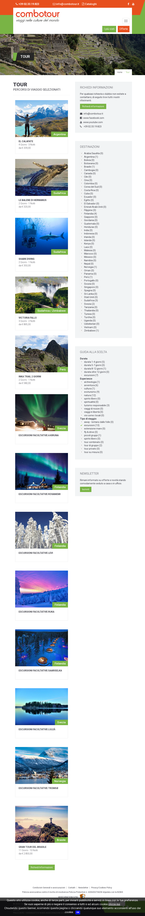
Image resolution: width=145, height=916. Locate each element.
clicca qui (114, 904)
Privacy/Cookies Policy (101, 888)
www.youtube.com (91, 122)
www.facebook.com (92, 118)
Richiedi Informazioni (42, 867)
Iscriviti (85, 489)
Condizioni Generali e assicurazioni (49, 888)
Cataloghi (89, 4)
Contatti (71, 888)
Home (119, 72)
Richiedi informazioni (93, 106)
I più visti (109, 28)
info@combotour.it (66, 4)
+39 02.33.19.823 (90, 126)
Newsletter (83, 888)
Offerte (123, 28)
